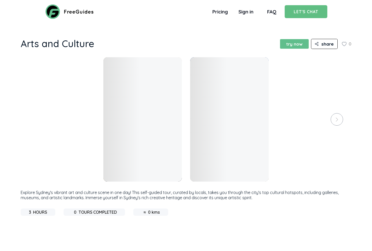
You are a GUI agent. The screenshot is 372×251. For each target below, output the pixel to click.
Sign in (245, 12)
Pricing (220, 12)
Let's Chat (306, 11)
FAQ (271, 12)
